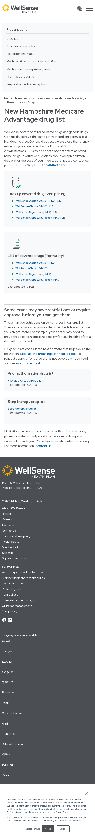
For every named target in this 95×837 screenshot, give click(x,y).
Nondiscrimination (13, 583)
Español (7, 661)
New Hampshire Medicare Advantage (62, 98)
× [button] (86, 793)
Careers (7, 519)
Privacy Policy (62, 812)
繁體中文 (7, 682)
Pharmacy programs (20, 77)
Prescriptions (16, 29)
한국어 (6, 754)
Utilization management (17, 606)
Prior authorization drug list (25, 380)
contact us (43, 446)
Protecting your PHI (14, 589)
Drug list (12, 39)
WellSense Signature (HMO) (33, 212)
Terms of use (10, 594)
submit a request (28, 363)
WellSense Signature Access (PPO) (37, 217)
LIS (59, 201)
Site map (7, 553)
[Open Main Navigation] (89, 9)
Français (7, 651)
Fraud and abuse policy (16, 536)
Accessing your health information (23, 572)
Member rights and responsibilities (23, 578)
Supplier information (14, 558)
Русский (7, 765)
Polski (5, 703)
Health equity (10, 542)
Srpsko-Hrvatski (12, 713)
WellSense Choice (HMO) (31, 206)
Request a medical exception (26, 84)
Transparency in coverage (18, 600)
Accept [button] (48, 829)
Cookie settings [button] (32, 829)
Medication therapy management (29, 69)
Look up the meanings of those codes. (48, 354)
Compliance (9, 525)
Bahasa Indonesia (13, 744)
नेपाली (5, 723)
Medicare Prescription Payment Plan (31, 61)
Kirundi (6, 775)
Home (8, 98)
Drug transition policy (21, 46)
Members (21, 98)
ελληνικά (8, 672)
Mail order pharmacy (20, 54)
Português (8, 692)
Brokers (6, 514)
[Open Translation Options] (79, 8)
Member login (10, 547)
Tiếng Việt (8, 734)
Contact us (9, 530)
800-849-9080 (53, 165)
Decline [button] (63, 829)
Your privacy (9, 611)
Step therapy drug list (22, 409)
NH (33, 98)
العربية (6, 641)
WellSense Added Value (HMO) (35, 201)
